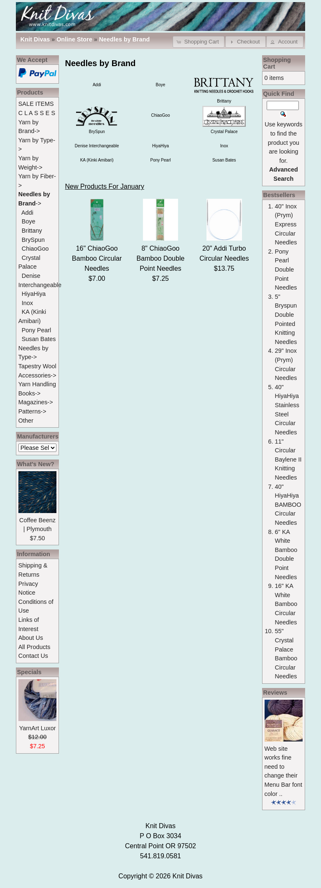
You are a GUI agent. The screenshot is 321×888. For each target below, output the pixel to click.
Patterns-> (32, 411)
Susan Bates (224, 160)
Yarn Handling (37, 384)
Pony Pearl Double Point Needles (286, 269)
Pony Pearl (160, 160)
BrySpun (33, 239)
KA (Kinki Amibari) (97, 160)
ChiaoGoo (160, 115)
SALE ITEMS (36, 103)
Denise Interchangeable (97, 146)
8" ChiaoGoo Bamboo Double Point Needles (161, 258)
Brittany (32, 230)
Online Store (74, 39)
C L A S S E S (36, 113)
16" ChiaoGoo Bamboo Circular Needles (97, 258)
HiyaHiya (160, 146)
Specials (29, 672)
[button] (199, 41)
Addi (97, 84)
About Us (30, 637)
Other (25, 420)
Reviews (275, 692)
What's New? (35, 464)
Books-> (29, 393)
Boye (161, 84)
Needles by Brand (124, 39)
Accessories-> (37, 375)
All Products (34, 647)
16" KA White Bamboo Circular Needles (286, 604)
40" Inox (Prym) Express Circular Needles (286, 224)
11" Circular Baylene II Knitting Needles (288, 459)
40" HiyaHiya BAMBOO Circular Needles (288, 504)
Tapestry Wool (37, 366)
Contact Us (33, 655)
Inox (224, 146)
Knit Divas (188, 876)
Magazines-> (35, 402)
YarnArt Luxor (37, 728)
